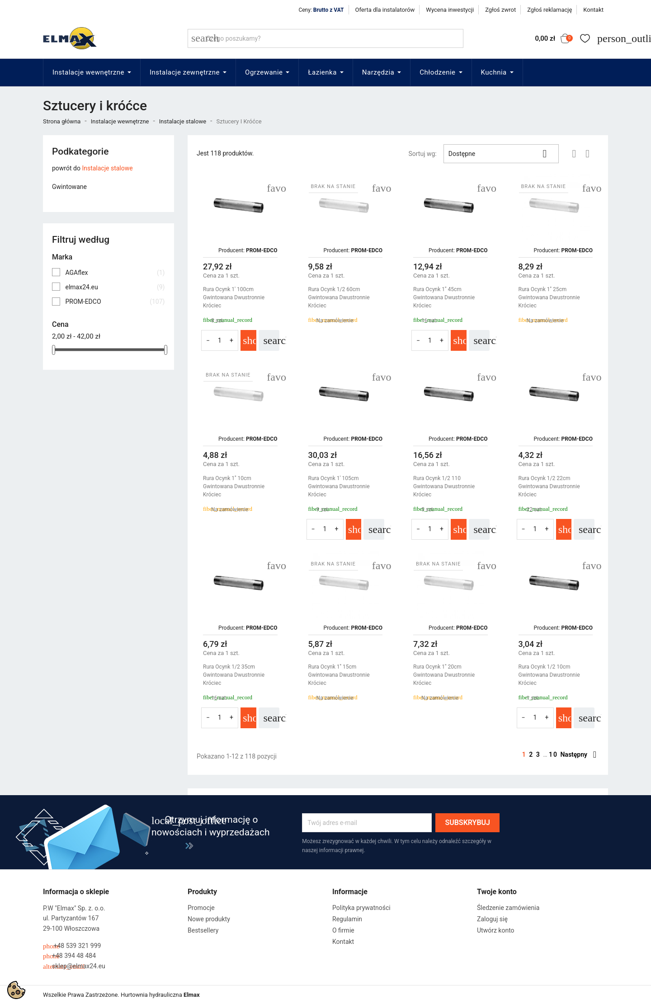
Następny (578, 754)
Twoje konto (497, 891)
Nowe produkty (209, 919)
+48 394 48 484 (69, 956)
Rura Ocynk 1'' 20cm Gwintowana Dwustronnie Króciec (444, 675)
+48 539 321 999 (72, 946)
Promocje (201, 907)
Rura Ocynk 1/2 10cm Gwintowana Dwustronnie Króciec (549, 675)
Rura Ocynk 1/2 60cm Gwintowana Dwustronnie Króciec (339, 297)
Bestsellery (203, 930)
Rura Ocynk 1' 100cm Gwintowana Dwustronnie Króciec (233, 297)
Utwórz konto (495, 930)
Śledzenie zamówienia (508, 907)
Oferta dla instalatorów (385, 9)
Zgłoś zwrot (500, 9)
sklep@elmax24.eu (74, 966)
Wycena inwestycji (450, 9)
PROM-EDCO (115, 301)
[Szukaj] (325, 38)
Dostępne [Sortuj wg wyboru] (501, 154)
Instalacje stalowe (107, 168)
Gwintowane (69, 186)
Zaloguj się (492, 919)
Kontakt (593, 9)
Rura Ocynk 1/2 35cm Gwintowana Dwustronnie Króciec (233, 675)
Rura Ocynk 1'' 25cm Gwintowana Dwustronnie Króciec (549, 297)
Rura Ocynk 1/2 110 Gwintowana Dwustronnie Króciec (444, 486)
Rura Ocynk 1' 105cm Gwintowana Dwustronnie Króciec (339, 486)
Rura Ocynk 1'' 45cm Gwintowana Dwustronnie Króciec (444, 297)
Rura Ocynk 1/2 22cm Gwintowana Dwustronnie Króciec (549, 486)
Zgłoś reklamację (549, 9)
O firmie (343, 930)
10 (554, 754)
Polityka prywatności (361, 907)
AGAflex (115, 272)
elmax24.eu (115, 287)
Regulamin (347, 919)
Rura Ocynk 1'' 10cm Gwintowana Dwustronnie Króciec (233, 486)
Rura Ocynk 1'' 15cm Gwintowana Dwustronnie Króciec (339, 675)
